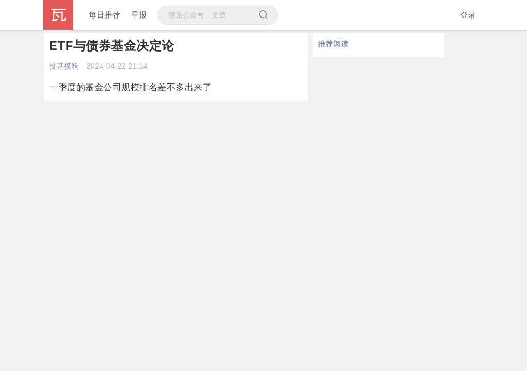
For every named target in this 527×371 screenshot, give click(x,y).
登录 (467, 15)
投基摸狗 (64, 66)
